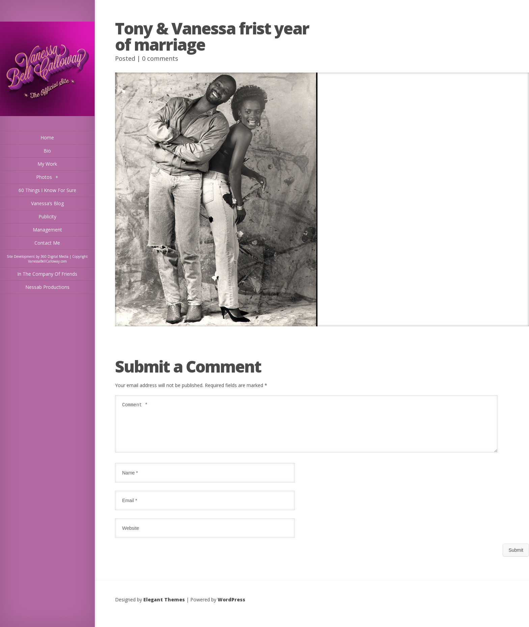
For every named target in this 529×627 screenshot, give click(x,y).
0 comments (160, 58)
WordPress (231, 607)
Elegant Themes (164, 607)
